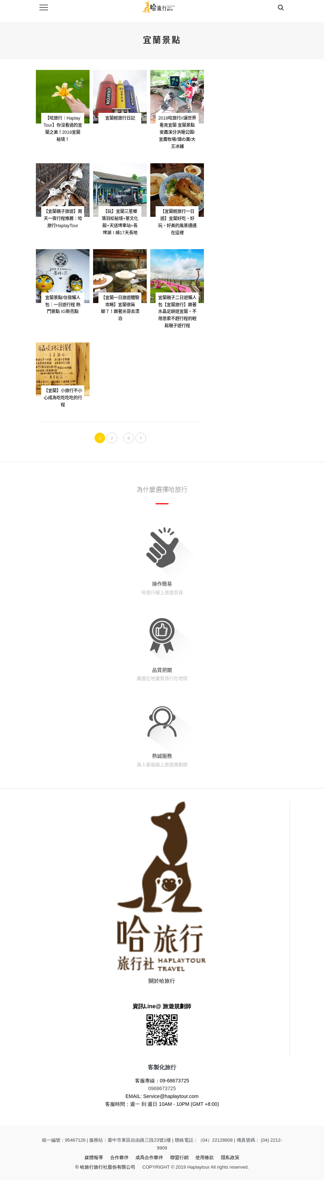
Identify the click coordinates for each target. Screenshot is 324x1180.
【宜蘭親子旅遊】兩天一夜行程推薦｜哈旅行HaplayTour (63, 218)
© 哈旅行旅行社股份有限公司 (105, 1167)
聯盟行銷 (179, 1157)
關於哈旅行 (161, 981)
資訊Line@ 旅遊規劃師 (162, 1006)
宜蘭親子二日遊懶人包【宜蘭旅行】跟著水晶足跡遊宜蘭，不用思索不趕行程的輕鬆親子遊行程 (177, 312)
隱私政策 (230, 1157)
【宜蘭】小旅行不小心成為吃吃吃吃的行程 (63, 397)
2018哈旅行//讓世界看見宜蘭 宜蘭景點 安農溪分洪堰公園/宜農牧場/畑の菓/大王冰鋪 (177, 132)
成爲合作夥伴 (149, 1157)
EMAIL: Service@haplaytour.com (162, 1096)
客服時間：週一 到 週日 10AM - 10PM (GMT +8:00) (162, 1104)
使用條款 (204, 1157)
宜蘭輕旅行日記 (120, 118)
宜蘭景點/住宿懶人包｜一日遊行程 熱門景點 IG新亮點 (62, 304)
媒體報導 (94, 1157)
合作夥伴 (119, 1157)
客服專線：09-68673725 (162, 1080)
